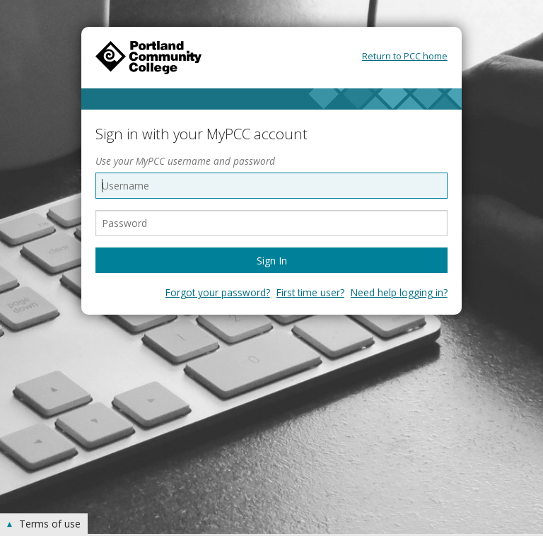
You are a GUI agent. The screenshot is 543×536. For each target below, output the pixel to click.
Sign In (272, 260)
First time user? (310, 292)
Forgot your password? (217, 292)
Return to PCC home (405, 55)
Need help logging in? (399, 292)
